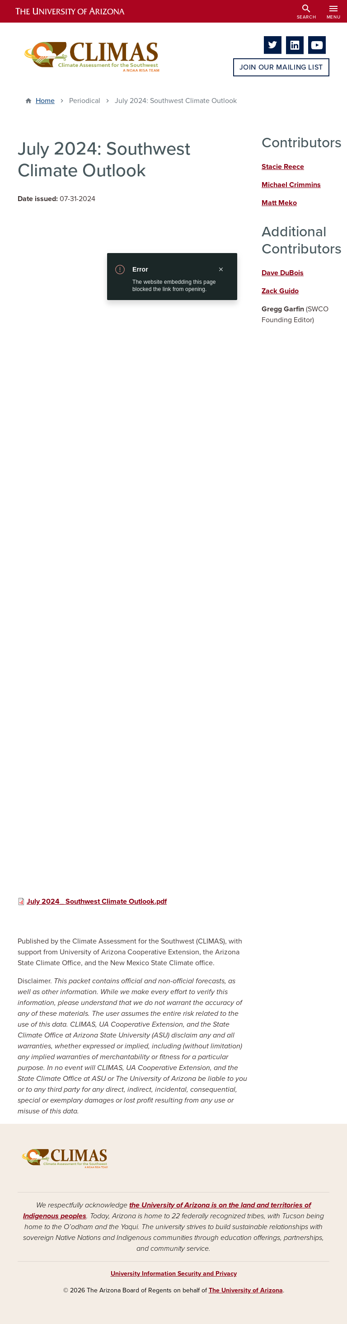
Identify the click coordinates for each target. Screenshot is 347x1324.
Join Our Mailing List (281, 67)
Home (45, 100)
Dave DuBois (283, 272)
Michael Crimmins (291, 184)
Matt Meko (279, 202)
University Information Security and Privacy (174, 1273)
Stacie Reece (283, 166)
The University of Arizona (246, 1290)
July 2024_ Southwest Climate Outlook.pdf (97, 901)
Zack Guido (280, 291)
